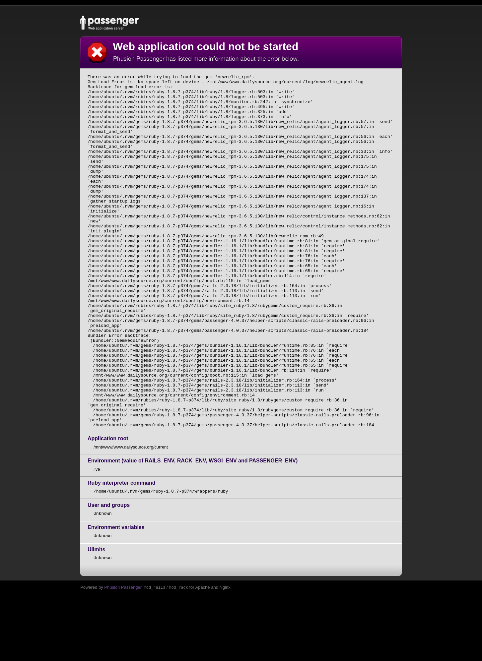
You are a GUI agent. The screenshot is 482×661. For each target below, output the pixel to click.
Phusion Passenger (122, 658)
